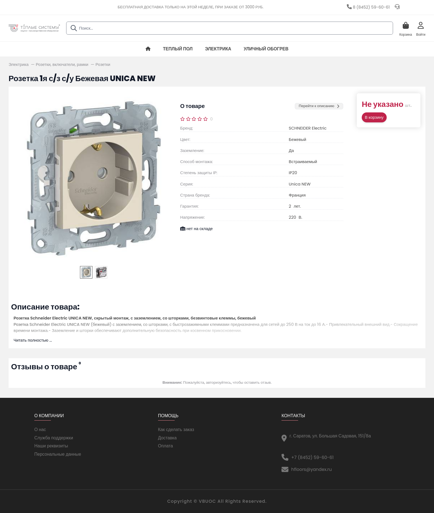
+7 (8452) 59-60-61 (312, 457)
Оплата (165, 446)
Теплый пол (178, 49)
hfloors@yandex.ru (311, 469)
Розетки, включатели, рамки (62, 64)
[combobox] (229, 28)
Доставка (167, 438)
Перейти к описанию (319, 106)
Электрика (218, 49)
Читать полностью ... (33, 340)
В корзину (374, 117)
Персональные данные (57, 454)
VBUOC (207, 501)
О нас (40, 429)
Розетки (102, 64)
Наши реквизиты (51, 446)
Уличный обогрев (266, 49)
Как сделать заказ (176, 429)
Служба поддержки (53, 438)
